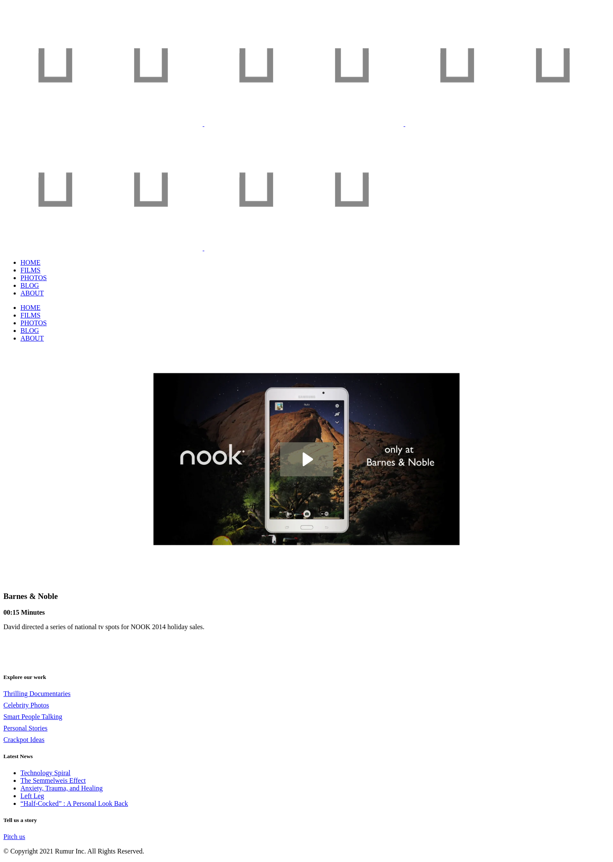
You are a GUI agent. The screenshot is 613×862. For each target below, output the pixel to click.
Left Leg (32, 795)
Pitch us (14, 836)
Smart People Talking (32, 716)
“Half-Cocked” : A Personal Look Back (74, 803)
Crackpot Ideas (23, 739)
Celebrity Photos (26, 705)
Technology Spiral (45, 772)
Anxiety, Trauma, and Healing (61, 788)
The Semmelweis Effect (53, 780)
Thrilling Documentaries (37, 693)
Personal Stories (25, 728)
